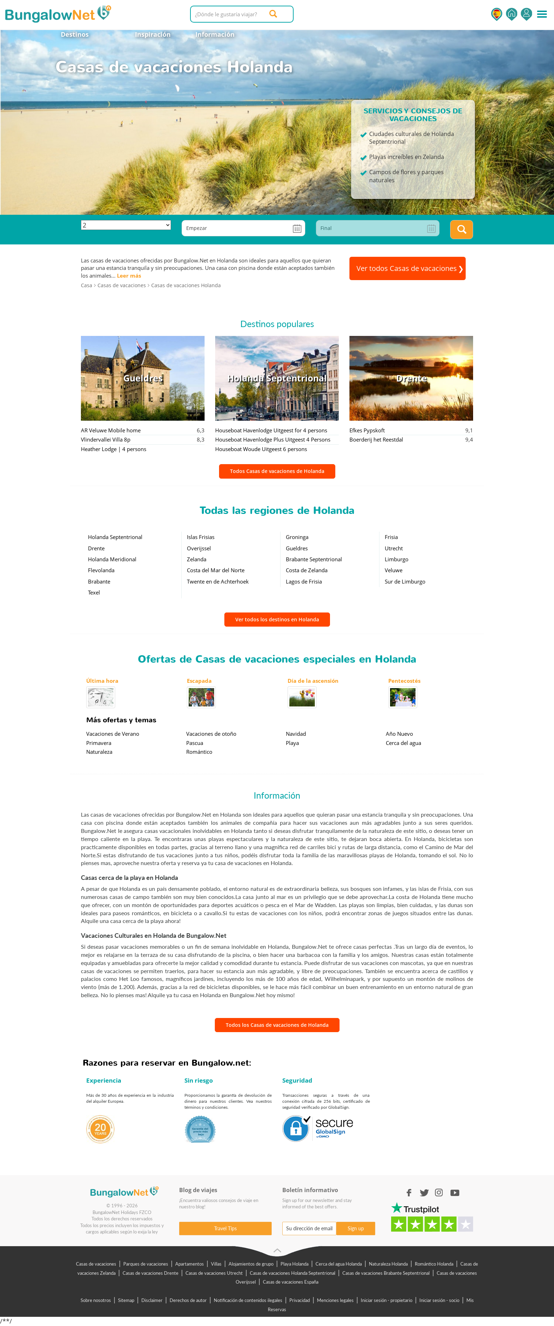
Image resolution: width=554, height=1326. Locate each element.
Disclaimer (152, 1300)
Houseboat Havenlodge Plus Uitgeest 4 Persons (272, 439)
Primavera (98, 742)
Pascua (194, 742)
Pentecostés (404, 680)
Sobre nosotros (96, 1300)
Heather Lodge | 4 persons (113, 448)
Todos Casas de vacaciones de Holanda (277, 471)
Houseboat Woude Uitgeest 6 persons (261, 448)
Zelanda (196, 559)
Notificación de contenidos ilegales (248, 1300)
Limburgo (396, 559)
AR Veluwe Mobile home (111, 430)
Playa (292, 742)
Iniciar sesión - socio (439, 1300)
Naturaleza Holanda (388, 1264)
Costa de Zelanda (307, 570)
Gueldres (297, 548)
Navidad (296, 733)
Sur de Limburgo (405, 581)
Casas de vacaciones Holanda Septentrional (292, 1273)
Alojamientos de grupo (251, 1264)
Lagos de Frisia (304, 581)
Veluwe (393, 570)
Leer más (129, 275)
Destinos (75, 34)
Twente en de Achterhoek (218, 581)
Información (215, 34)
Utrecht (394, 548)
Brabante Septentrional (314, 559)
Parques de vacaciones (145, 1264)
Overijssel (199, 548)
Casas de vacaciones (96, 1264)
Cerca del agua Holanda (339, 1264)
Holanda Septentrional (115, 536)
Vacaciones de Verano (112, 733)
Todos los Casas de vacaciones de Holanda (277, 1025)
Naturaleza (99, 751)
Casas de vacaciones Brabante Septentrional (386, 1273)
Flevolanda (101, 570)
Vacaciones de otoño (211, 733)
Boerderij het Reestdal (376, 439)
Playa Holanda (294, 1264)
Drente (96, 548)
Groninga (297, 536)
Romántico (199, 751)
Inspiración (153, 34)
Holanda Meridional (112, 559)
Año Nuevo (399, 733)
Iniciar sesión (526, 14)
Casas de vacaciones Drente (150, 1273)
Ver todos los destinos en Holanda (277, 619)
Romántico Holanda (434, 1264)
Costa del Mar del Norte (215, 570)
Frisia (391, 536)
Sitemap (126, 1300)
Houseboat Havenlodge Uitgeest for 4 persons (271, 430)
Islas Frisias (200, 536)
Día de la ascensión (313, 680)
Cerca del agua (403, 742)
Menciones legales (335, 1300)
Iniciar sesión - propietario (386, 1300)
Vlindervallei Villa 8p (105, 439)
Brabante (99, 581)
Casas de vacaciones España (290, 1282)
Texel (94, 592)
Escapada (199, 680)
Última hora (102, 680)
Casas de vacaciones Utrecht (214, 1273)
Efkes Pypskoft (367, 430)
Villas (216, 1264)
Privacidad (299, 1300)
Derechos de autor (188, 1300)
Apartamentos (189, 1264)
